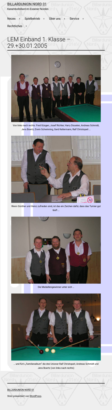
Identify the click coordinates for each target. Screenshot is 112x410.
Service (74, 18)
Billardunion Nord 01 (27, 4)
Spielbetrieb (32, 18)
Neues (11, 18)
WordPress (35, 396)
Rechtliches (14, 26)
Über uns (55, 18)
